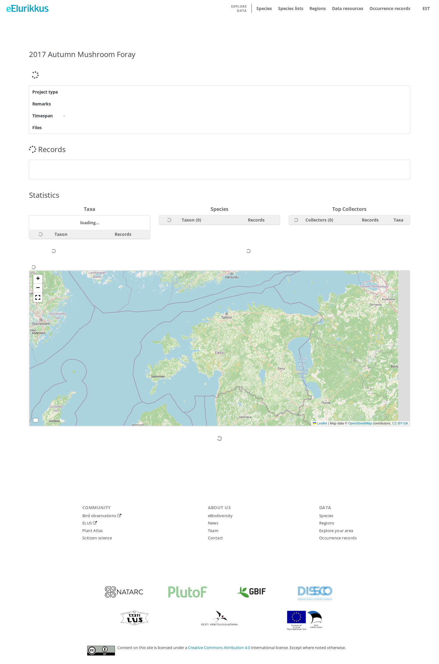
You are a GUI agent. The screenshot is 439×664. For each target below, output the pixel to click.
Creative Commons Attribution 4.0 (219, 647)
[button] (37, 279)
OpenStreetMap (360, 423)
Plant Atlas (92, 530)
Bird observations (99, 515)
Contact (215, 538)
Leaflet (320, 423)
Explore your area (336, 530)
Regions (317, 8)
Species (264, 8)
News (213, 523)
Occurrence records (389, 8)
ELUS (87, 523)
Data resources (347, 8)
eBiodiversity (220, 515)
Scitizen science (97, 538)
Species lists (290, 8)
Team (213, 530)
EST (426, 8)
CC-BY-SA (400, 423)
